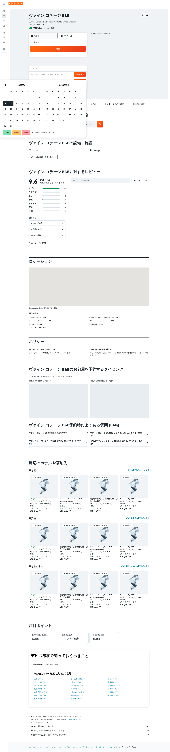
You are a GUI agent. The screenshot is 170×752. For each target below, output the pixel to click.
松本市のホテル (114, 689)
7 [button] (75, 63)
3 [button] (52, 63)
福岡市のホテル (114, 692)
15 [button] (81, 69)
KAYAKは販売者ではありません (90, 726)
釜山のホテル (39, 679)
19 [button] (64, 75)
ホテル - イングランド (80, 747)
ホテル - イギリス (65, 747)
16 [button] (47, 75)
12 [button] (64, 69)
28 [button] (75, 80)
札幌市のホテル (40, 689)
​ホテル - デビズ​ (113, 747)
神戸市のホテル (77, 695)
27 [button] (70, 80)
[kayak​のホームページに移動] (15, 3)
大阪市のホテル (114, 685)
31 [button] (53, 86)
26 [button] (64, 80)
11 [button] (58, 69)
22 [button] (81, 75)
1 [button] (100, 58)
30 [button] (47, 86)
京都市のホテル (114, 679)
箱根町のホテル (77, 699)
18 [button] (58, 75)
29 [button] (81, 80)
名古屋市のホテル (114, 695)
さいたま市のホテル (78, 679)
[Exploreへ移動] (4, 32)
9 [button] (47, 69)
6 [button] (69, 63)
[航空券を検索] (4, 11)
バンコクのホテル (77, 692)
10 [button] (53, 69)
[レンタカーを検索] (4, 20)
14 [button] (75, 69)
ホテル (41, 747)
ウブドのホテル (40, 685)
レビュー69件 (49, 28)
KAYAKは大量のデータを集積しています (90, 730)
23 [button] (47, 80)
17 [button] (53, 75)
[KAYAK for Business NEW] (4, 42)
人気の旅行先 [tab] (38, 664)
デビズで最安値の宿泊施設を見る (137, 518)
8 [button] (81, 63)
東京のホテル (76, 689)
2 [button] (47, 63)
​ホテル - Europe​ (51, 747)
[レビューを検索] (102, 180)
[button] (4, 3)
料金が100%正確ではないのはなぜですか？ (90, 734)
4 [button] (58, 63)
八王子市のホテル (40, 692)
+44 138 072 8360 (36, 24)
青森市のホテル (114, 682)
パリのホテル (76, 682)
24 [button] (53, 80)
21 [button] (75, 75)
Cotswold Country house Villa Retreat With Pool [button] (71, 500)
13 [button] (70, 69)
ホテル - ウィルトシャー (98, 747)
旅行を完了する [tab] (52, 664)
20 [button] (70, 75)
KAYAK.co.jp (32, 747)
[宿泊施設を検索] (4, 15)
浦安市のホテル (77, 685)
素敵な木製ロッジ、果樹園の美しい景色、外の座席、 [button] (104, 500)
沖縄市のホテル (40, 695)
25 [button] (58, 80)
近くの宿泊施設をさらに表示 (138, 470)
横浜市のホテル (40, 699)
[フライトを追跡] (4, 37)
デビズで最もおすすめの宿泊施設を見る (134, 566)
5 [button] (64, 63)
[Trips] (4, 49)
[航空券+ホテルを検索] (4, 25)
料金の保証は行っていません (78, 719)
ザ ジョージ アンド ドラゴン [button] (40, 501)
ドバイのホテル (40, 682)
